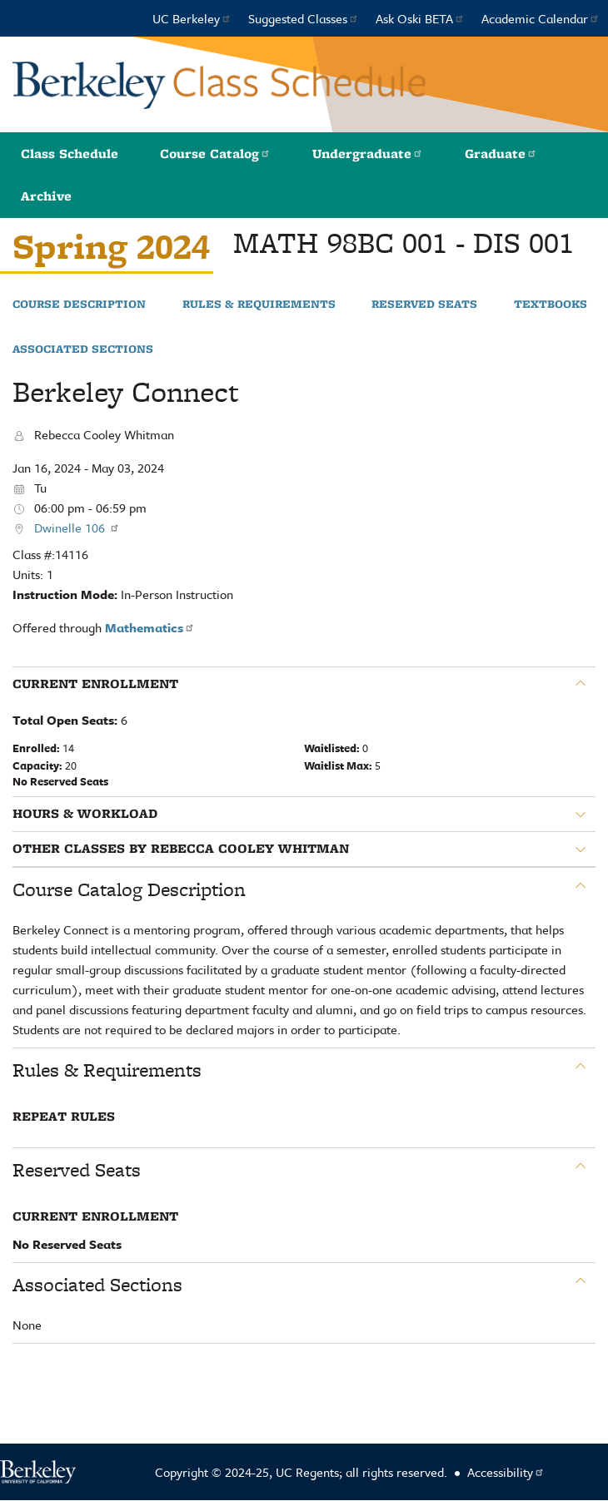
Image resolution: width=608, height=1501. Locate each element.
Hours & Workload (84, 813)
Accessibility (506, 1472)
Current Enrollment (95, 684)
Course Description (79, 304)
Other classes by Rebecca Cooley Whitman (180, 848)
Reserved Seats (424, 304)
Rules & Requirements (259, 304)
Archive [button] (46, 196)
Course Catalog (215, 153)
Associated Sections (82, 349)
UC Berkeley (192, 18)
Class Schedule (69, 153)
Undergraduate (367, 153)
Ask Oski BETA (420, 18)
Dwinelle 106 (77, 527)
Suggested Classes (303, 18)
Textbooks (550, 304)
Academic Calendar (540, 18)
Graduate (501, 153)
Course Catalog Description (129, 889)
